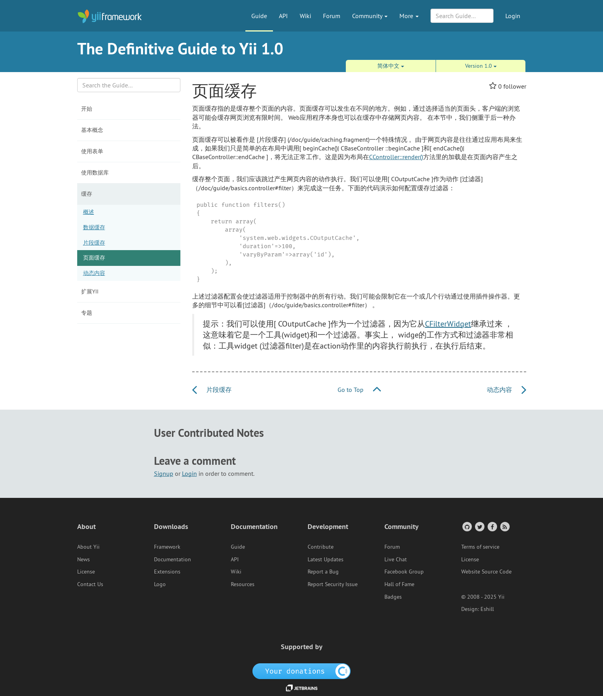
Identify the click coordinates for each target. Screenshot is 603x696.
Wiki (305, 16)
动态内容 (94, 273)
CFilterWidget (448, 324)
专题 (86, 312)
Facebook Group (404, 571)
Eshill (487, 608)
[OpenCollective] (301, 670)
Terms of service (480, 546)
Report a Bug (323, 571)
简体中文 (390, 65)
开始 (86, 108)
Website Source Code (486, 571)
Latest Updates (325, 559)
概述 (88, 211)
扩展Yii (89, 291)
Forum (331, 16)
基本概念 (92, 130)
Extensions (167, 571)
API (283, 16)
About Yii (88, 546)
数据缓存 (94, 227)
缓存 (86, 193)
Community (370, 16)
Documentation (172, 559)
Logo (160, 584)
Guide (259, 16)
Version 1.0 (481, 65)
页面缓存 (94, 257)
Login (512, 16)
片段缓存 (94, 242)
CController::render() (396, 157)
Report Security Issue (333, 584)
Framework (167, 546)
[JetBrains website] (301, 687)
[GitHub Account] (466, 526)
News (83, 559)
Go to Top (359, 389)
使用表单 (92, 151)
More (409, 16)
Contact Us (90, 584)
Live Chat (395, 559)
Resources (242, 584)
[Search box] (129, 85)
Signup (163, 473)
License (86, 571)
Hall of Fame (399, 584)
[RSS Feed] (504, 526)
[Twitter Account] (479, 526)
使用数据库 (95, 172)
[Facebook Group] (491, 526)
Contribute (321, 546)
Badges (393, 596)
